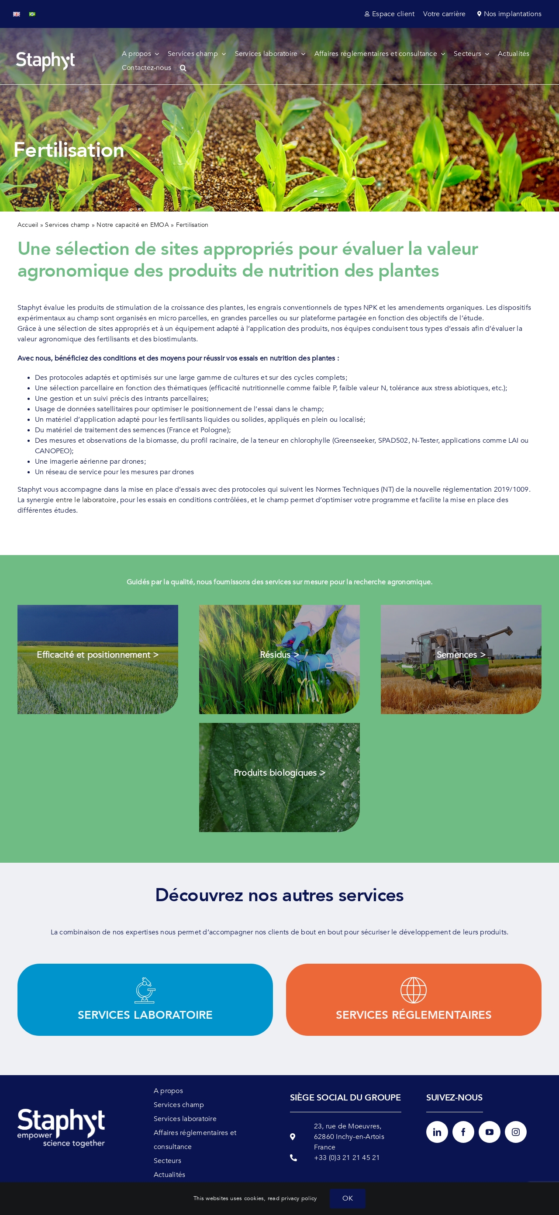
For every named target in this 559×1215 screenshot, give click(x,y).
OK (347, 1198)
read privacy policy (292, 1198)
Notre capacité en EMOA (133, 225)
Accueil (27, 225)
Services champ (67, 225)
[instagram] (516, 1132)
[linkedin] (437, 1132)
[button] (187, 67)
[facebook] (463, 1132)
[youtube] (489, 1132)
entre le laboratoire (86, 500)
